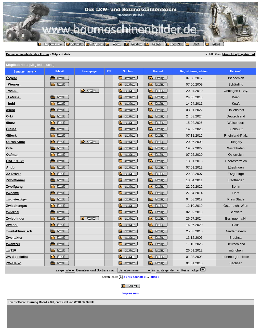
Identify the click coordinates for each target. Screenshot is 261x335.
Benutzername (23, 71)
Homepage (89, 71)
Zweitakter (14, 238)
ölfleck (11, 135)
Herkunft (236, 71)
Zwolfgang (14, 186)
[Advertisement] (130, 316)
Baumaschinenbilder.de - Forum (27, 54)
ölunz (10, 123)
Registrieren (246, 54)
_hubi (10, 103)
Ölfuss (11, 129)
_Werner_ (13, 84)
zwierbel (12, 212)
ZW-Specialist (17, 257)
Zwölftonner (15, 180)
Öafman (12, 155)
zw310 (11, 250)
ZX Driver (13, 174)
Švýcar (11, 78)
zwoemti (12, 193)
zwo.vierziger (16, 199)
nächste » (139, 276)
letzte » (154, 276)
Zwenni (12, 225)
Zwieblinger (15, 218)
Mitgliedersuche (42, 65)
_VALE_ (12, 91)
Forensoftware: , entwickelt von (51, 302)
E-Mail (59, 71)
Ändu (10, 167)
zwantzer (13, 244)
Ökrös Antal (15, 142)
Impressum (130, 293)
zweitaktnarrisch (19, 231)
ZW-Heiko (13, 263)
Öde (9, 148)
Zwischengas (16, 206)
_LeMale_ (13, 97)
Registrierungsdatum (194, 71)
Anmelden (230, 54)
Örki (9, 116)
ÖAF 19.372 (15, 161)
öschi (10, 110)
